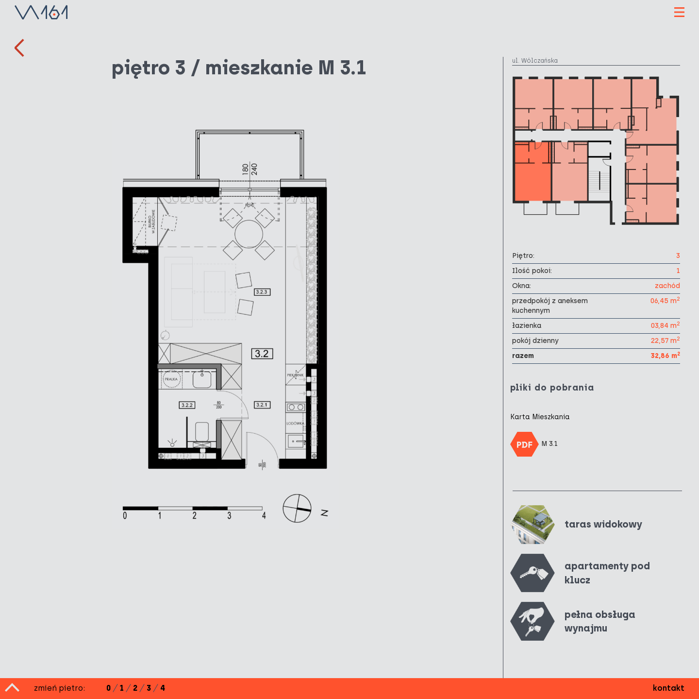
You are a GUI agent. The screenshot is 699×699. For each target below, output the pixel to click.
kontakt (668, 688)
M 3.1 (534, 444)
